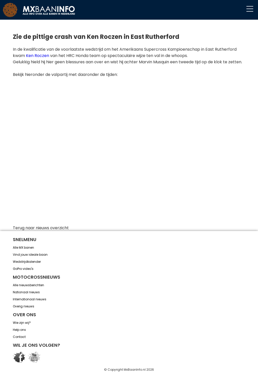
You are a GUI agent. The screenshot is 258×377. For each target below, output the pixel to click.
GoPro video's (23, 269)
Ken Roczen (37, 56)
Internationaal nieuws (29, 299)
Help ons (19, 330)
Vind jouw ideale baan (30, 254)
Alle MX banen (23, 247)
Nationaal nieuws (26, 292)
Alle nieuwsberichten (28, 285)
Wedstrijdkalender (27, 261)
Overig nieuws (23, 306)
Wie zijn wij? (22, 323)
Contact (19, 337)
